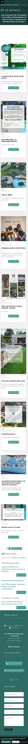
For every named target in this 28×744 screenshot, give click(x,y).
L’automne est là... (9, 444)
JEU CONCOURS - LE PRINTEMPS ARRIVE (9, 152)
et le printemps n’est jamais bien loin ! (11, 447)
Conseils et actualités (12, 5)
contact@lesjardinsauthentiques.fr (14, 670)
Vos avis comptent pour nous (13, 395)
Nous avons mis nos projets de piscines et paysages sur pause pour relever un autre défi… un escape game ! (12, 266)
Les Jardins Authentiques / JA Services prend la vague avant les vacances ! (13, 492)
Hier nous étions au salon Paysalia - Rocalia (12, 317)
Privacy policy (23, 742)
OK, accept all (6, 742)
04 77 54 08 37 (14, 663)
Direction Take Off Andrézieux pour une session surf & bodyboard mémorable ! (12, 498)
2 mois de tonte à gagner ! (8, 156)
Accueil (3, 5)
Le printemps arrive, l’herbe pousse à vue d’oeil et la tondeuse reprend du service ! (12, 82)
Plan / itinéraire (14, 647)
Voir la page (21, 575)
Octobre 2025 (6, 391)
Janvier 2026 (6, 201)
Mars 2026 (5, 72)
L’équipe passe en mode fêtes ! (13, 260)
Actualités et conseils (14, 601)
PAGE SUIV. (17, 548)
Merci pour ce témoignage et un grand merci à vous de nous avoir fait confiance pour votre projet (13, 400)
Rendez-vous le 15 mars (11, 536)
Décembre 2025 (7, 255)
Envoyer (9, 729)
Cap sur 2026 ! (7, 205)
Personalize (16, 742)
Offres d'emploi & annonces (14, 584)
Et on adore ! (5, 321)
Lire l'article (13, 88)
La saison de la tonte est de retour (13, 77)
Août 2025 (5, 486)
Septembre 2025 (7, 440)
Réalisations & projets (14, 567)
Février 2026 (6, 147)
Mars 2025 (5, 531)
